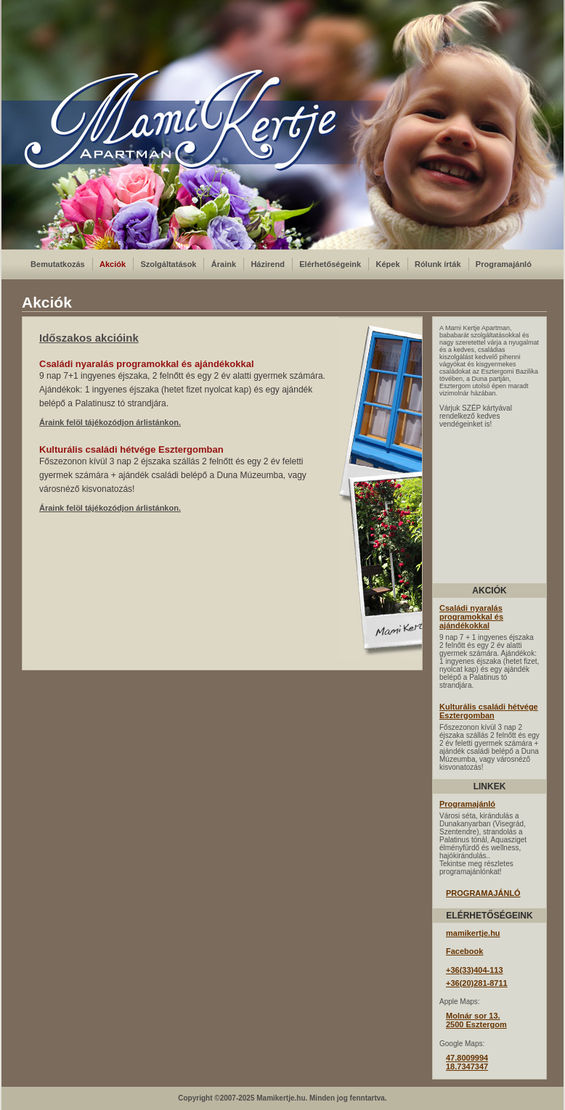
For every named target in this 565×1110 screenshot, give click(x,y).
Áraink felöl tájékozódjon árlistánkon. (110, 422)
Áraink (223, 264)
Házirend (267, 264)
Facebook (464, 951)
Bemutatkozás (58, 264)
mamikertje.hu (473, 933)
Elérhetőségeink (330, 264)
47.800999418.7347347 (467, 1062)
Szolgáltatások (168, 264)
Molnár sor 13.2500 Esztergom (476, 1020)
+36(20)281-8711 (477, 983)
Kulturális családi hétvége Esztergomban (488, 711)
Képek (388, 264)
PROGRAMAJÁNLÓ (483, 893)
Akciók (112, 264)
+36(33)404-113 (474, 970)
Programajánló (504, 264)
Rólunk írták (438, 264)
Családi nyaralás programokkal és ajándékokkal (471, 617)
